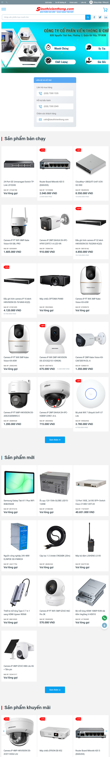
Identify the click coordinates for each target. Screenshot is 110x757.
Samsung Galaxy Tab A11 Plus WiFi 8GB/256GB (19, 501)
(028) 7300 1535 (33, 2)
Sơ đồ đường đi (60, 2)
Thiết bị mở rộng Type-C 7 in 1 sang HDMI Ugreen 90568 (17, 611)
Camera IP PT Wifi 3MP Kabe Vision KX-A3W (88, 300)
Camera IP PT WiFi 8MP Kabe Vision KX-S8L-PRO (16, 242)
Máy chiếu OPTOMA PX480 (51, 299)
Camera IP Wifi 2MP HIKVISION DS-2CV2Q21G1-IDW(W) (53, 359)
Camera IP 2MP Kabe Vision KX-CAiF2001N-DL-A (89, 359)
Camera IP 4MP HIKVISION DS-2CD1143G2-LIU (17, 749)
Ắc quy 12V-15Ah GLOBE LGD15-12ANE (54, 501)
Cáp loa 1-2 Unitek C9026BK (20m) (55, 554)
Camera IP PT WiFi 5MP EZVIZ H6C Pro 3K (55, 611)
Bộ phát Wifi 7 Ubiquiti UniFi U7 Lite (89, 414)
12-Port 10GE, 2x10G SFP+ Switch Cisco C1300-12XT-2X (90, 501)
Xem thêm (55, 438)
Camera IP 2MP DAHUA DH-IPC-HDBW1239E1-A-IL (54, 414)
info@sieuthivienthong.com (12, 2)
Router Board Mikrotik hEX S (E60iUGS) (52, 183)
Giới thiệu (48, 2)
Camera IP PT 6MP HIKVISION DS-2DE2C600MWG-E (19, 414)
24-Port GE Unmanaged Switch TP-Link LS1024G (19, 183)
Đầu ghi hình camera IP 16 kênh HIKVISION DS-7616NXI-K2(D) (17, 300)
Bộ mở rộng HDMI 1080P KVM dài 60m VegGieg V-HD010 (90, 611)
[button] (3, 728)
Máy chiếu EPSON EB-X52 (51, 748)
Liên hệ (83, 2)
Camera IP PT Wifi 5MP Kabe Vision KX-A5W (16, 359)
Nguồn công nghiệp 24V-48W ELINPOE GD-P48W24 (16, 556)
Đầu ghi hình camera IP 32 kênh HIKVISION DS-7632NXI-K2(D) (89, 242)
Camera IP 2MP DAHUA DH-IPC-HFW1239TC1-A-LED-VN (54, 242)
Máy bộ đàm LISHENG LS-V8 (88, 554)
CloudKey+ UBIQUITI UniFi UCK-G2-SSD (89, 183)
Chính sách (73, 2)
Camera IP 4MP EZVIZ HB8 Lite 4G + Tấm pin (19, 666)
